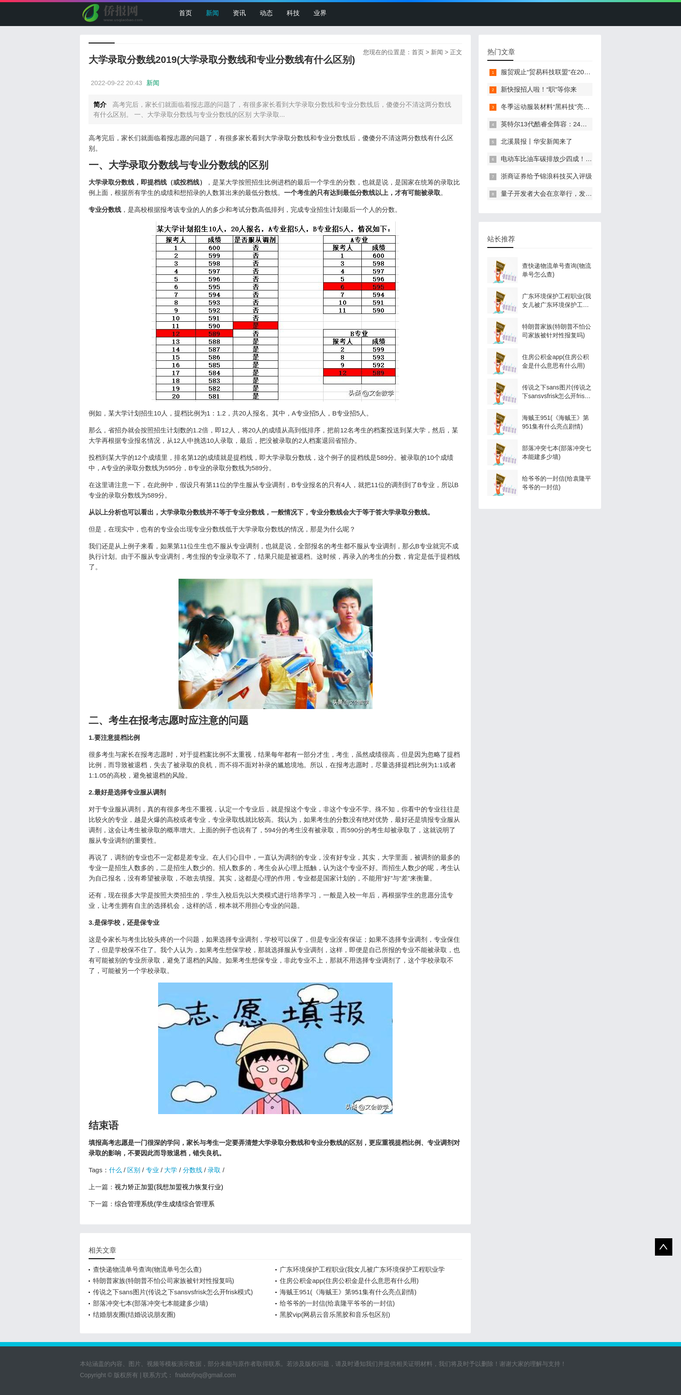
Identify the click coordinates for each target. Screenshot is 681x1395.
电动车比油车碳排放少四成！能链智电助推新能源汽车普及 (585, 158)
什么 (115, 1170)
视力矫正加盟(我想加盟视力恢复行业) (169, 1187)
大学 (170, 1170)
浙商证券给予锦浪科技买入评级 (546, 176)
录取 (214, 1170)
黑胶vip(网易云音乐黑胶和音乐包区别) (335, 1314)
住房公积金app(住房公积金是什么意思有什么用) (349, 1280)
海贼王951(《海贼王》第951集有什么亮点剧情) (348, 1292)
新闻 (212, 12)
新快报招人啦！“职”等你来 (539, 89)
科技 (293, 12)
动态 (266, 12)
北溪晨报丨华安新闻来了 (536, 141)
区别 (133, 1170)
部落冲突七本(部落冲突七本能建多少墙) (150, 1303)
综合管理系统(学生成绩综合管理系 (165, 1203)
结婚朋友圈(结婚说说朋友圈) (134, 1314)
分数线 (192, 1170)
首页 (185, 12)
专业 (152, 1170)
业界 (320, 12)
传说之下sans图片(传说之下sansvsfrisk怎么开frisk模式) (173, 1292)
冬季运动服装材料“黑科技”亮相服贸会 (555, 106)
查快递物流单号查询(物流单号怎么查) (147, 1269)
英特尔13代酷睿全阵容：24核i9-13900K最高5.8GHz (576, 124)
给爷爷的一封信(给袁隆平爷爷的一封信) (337, 1303)
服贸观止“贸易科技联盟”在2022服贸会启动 (562, 72)
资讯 (239, 12)
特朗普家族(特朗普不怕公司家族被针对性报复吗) (163, 1280)
